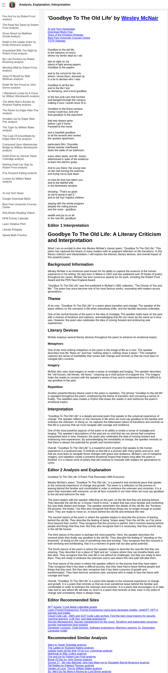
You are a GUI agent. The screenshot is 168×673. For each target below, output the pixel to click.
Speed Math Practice (14, 235)
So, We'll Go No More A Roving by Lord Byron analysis (79, 671)
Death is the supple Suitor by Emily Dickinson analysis (19, 43)
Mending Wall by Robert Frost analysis (19, 69)
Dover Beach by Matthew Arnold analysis (17, 35)
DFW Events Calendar (15, 218)
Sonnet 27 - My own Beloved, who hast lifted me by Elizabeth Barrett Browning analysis (98, 662)
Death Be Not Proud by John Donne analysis (19, 86)
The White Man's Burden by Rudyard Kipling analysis (18, 103)
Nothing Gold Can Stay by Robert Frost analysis (17, 166)
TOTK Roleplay (57, 40)
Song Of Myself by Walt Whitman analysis (16, 78)
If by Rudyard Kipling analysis (19, 173)
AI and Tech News (13, 193)
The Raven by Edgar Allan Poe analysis (20, 112)
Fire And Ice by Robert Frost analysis (18, 18)
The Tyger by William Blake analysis (18, 129)
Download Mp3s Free (60, 32)
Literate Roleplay (12, 229)
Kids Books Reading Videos (18, 212)
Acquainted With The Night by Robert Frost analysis (19, 52)
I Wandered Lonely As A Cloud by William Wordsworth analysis (20, 95)
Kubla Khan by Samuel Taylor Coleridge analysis (19, 157)
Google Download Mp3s (16, 198)
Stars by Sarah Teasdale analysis (67, 644)
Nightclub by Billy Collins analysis (67, 653)
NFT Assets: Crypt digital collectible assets (72, 607)
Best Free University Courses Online (19, 206)
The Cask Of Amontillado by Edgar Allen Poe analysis (18, 137)
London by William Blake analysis (16, 180)
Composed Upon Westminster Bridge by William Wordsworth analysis (19, 147)
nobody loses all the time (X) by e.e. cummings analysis (80, 650)
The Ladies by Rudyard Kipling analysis (71, 647)
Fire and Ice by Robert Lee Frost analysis (72, 656)
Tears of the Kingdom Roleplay (66, 35)
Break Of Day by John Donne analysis (70, 659)
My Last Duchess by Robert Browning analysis (18, 60)
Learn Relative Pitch (14, 224)
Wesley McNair (139, 18)
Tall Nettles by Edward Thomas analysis (71, 665)
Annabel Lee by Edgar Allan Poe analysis (18, 120)
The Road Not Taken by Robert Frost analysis (20, 26)
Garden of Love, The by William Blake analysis (75, 668)
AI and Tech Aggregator (61, 29)
